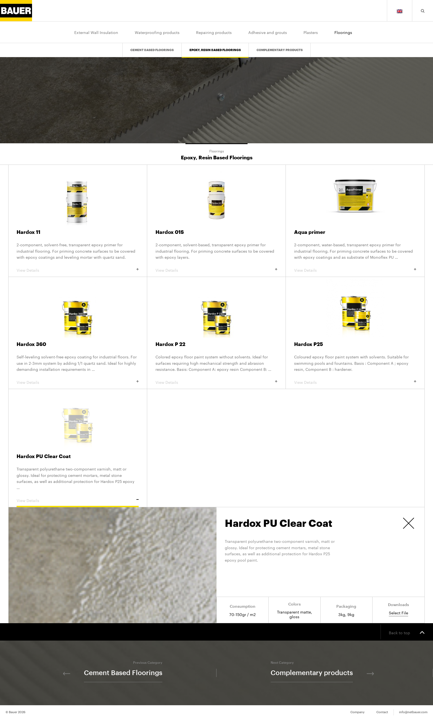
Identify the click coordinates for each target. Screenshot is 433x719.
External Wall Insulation (96, 32)
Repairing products (214, 32)
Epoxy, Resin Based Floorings (215, 45)
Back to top (407, 632)
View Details (78, 270)
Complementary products (280, 45)
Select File (398, 612)
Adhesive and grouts (267, 32)
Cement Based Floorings (152, 45)
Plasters (310, 32)
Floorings (343, 32)
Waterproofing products (157, 32)
